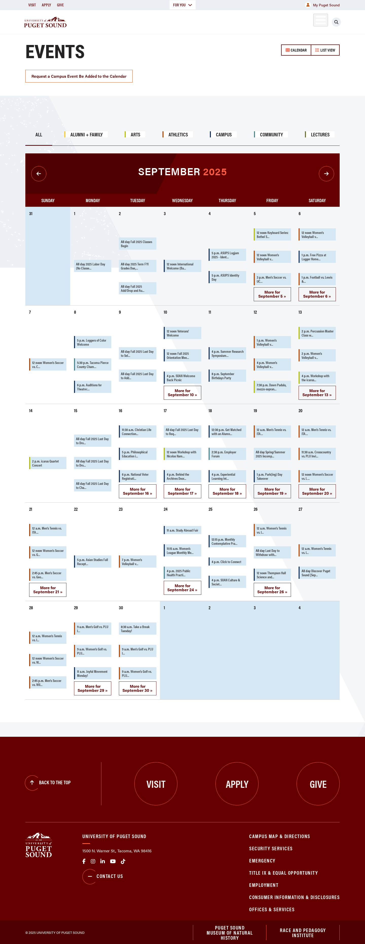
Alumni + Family (86, 132)
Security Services (271, 846)
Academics (164, 21)
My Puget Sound (322, 5)
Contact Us (102, 874)
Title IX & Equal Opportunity (283, 870)
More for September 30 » (137, 686)
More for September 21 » (48, 588)
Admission (202, 21)
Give (60, 5)
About (130, 21)
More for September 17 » (182, 489)
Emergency (262, 858)
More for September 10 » (182, 390)
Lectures (320, 132)
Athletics (281, 21)
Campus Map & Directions (279, 834)
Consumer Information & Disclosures (294, 895)
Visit (32, 5)
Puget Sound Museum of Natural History (230, 931)
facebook (84, 859)
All (38, 132)
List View (325, 50)
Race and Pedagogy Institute (303, 931)
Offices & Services (272, 907)
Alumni (308, 21)
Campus (224, 132)
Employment (263, 882)
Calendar (296, 50)
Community (271, 132)
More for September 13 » (317, 390)
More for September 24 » (182, 585)
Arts (135, 132)
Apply (46, 5)
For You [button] (182, 5)
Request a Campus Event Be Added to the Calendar (78, 74)
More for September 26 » (272, 588)
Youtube (113, 859)
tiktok (123, 859)
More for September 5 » (272, 292)
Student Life (242, 21)
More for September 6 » (317, 292)
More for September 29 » (93, 686)
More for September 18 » (227, 489)
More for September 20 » (317, 489)
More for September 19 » (272, 489)
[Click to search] (336, 22)
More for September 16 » (137, 489)
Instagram (93, 859)
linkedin (102, 859)
